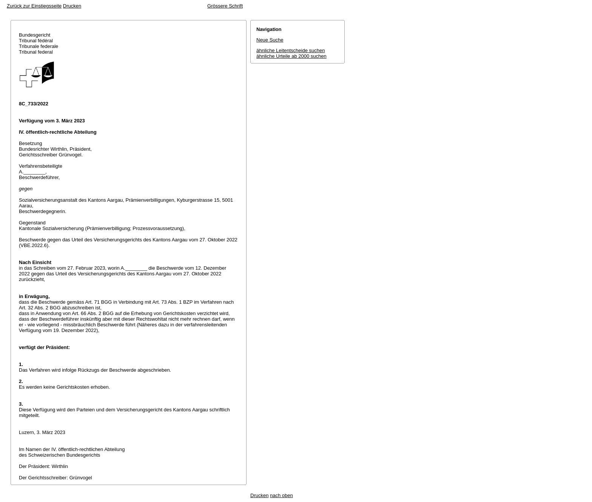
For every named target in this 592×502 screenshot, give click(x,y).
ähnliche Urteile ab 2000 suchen (291, 56)
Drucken (72, 6)
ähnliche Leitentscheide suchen (290, 50)
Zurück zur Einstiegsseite (34, 6)
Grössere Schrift (225, 6)
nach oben (281, 495)
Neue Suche (270, 40)
